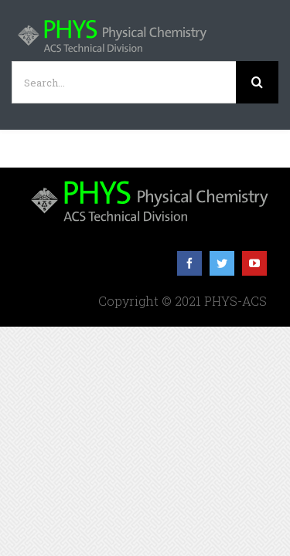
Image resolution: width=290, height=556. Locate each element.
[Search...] (124, 82)
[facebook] (189, 302)
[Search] (257, 82)
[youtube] (254, 302)
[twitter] (222, 302)
